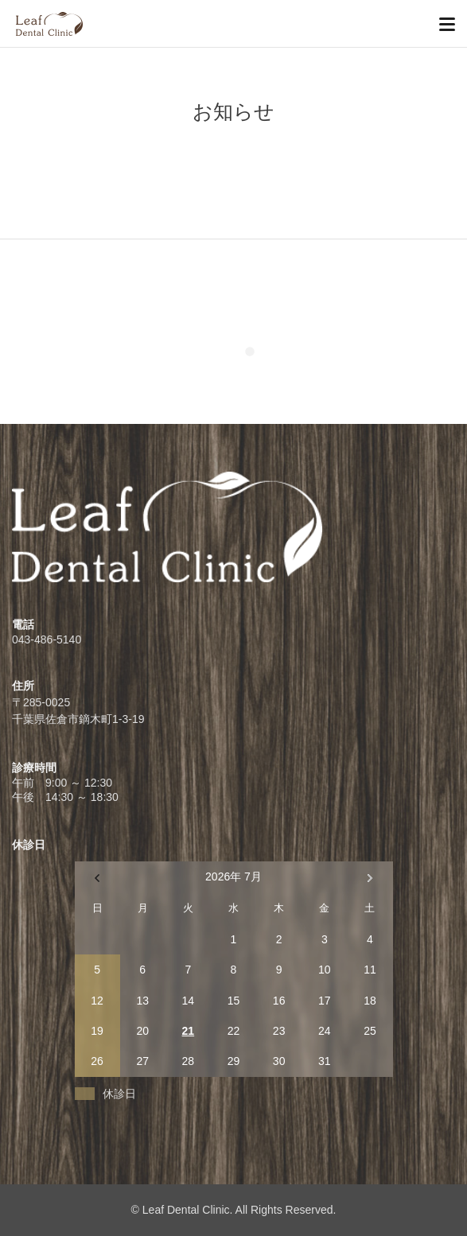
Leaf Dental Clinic (186, 1209)
